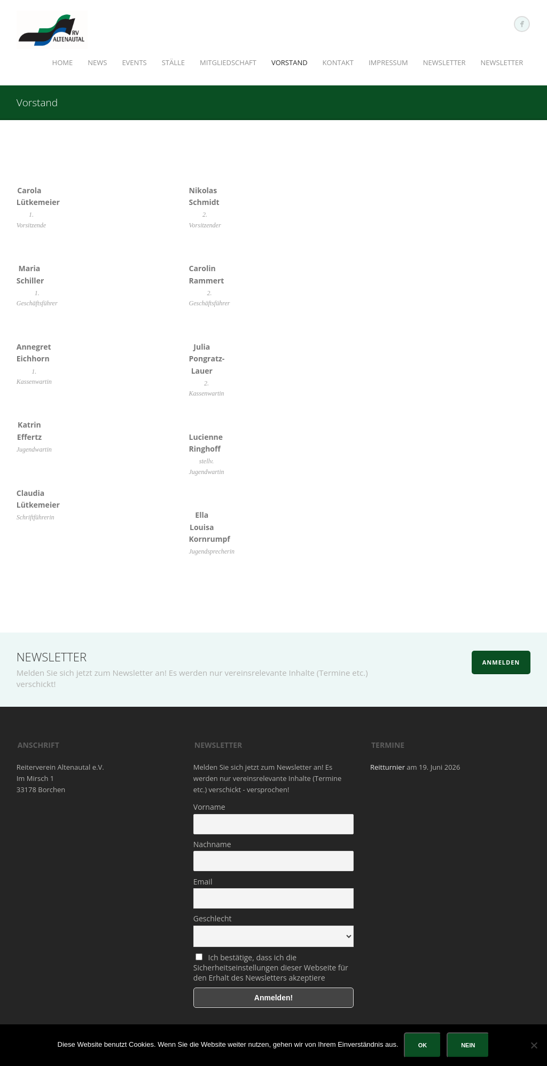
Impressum (388, 62)
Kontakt (338, 62)
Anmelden (501, 662)
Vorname (209, 807)
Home (62, 62)
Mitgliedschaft (228, 62)
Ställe (173, 62)
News (97, 62)
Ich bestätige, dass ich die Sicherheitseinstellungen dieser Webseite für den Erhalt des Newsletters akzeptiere (270, 967)
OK (422, 1045)
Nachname (212, 844)
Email (203, 882)
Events (134, 62)
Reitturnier (387, 767)
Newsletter (444, 62)
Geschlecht (212, 918)
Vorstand (289, 62)
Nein (468, 1045)
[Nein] (533, 1045)
